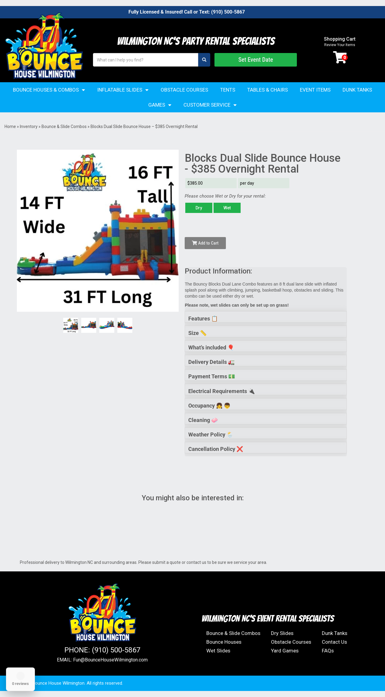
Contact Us (334, 642)
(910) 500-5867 (228, 12)
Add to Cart (205, 243)
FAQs (328, 651)
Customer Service (210, 105)
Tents (227, 90)
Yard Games (285, 651)
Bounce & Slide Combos (64, 126)
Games (159, 105)
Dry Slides (282, 633)
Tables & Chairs (267, 90)
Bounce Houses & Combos (49, 89)
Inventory (29, 126)
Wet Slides (218, 651)
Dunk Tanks (357, 90)
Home (10, 126)
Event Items (315, 90)
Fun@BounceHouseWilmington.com (110, 660)
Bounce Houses (224, 642)
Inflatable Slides (123, 89)
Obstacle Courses (184, 90)
